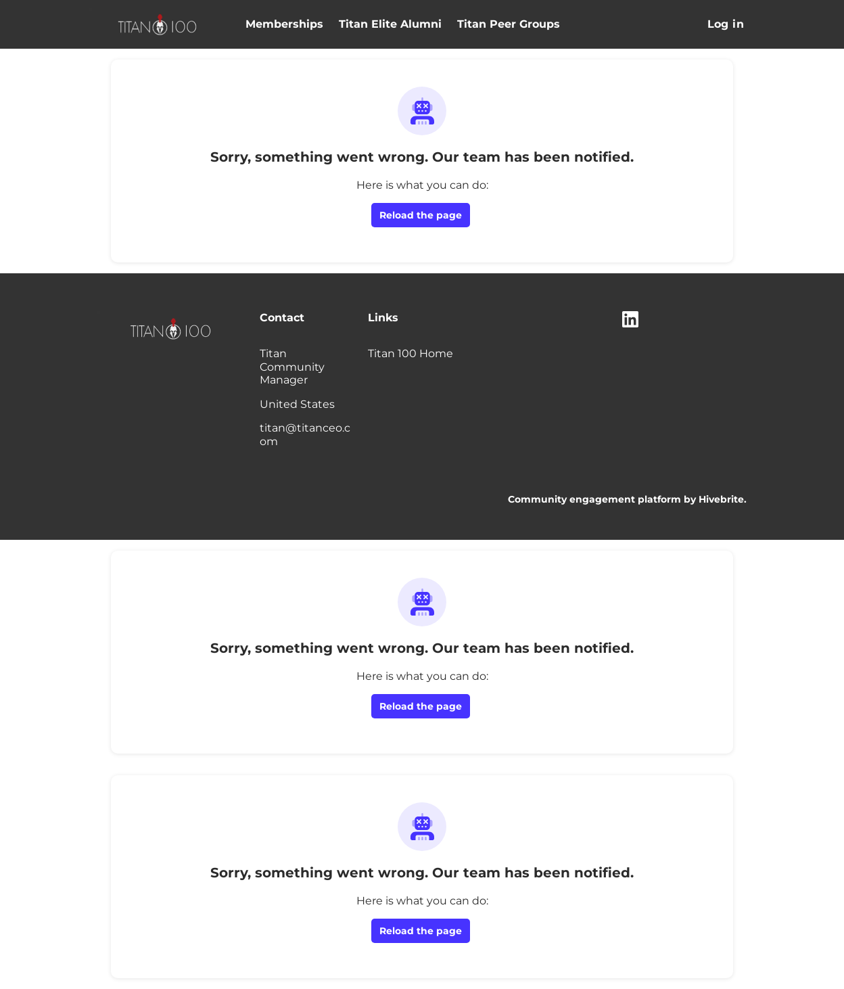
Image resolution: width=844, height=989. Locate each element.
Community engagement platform (594, 499)
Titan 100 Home (410, 353)
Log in (725, 24)
